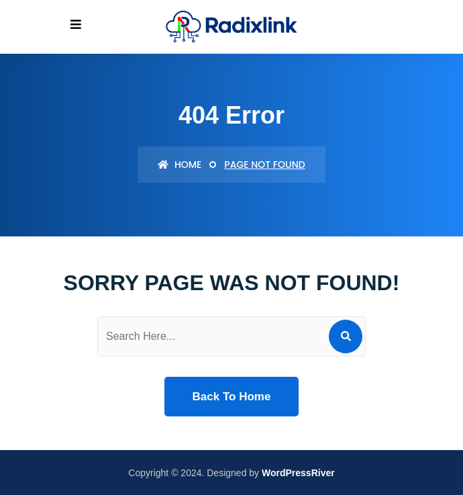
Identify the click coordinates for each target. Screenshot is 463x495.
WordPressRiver (298, 472)
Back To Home (232, 396)
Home (179, 164)
